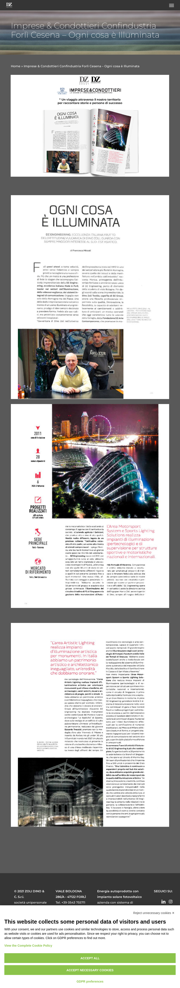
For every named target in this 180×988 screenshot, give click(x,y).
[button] (171, 5)
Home (15, 66)
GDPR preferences (90, 981)
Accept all (90, 958)
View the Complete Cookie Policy (28, 945)
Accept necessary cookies (90, 970)
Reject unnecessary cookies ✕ (154, 913)
